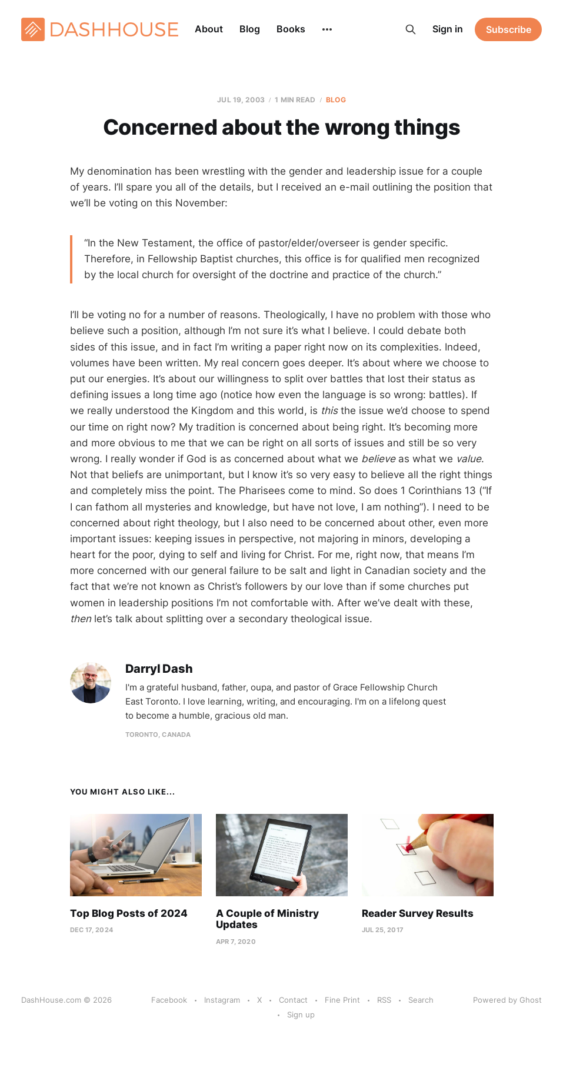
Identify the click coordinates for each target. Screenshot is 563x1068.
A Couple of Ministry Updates (267, 919)
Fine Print (342, 999)
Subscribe (508, 29)
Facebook (169, 999)
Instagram (222, 999)
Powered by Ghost (507, 999)
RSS (384, 999)
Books (290, 29)
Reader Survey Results (418, 913)
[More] (327, 29)
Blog (249, 29)
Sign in (447, 29)
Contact (293, 999)
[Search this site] (410, 29)
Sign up (301, 1014)
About (209, 29)
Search (421, 999)
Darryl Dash (159, 669)
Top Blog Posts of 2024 (129, 913)
